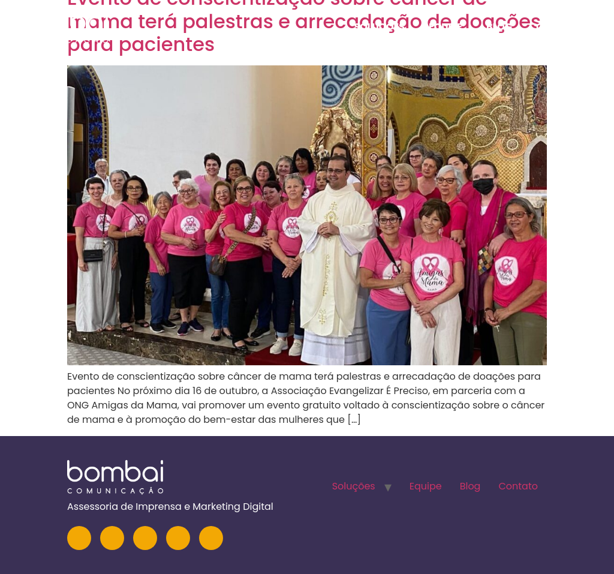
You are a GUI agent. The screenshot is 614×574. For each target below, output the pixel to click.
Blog (499, 27)
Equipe (445, 27)
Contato (560, 27)
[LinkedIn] (112, 538)
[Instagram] (79, 538)
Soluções (379, 27)
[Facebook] (178, 538)
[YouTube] (145, 538)
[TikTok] (211, 538)
